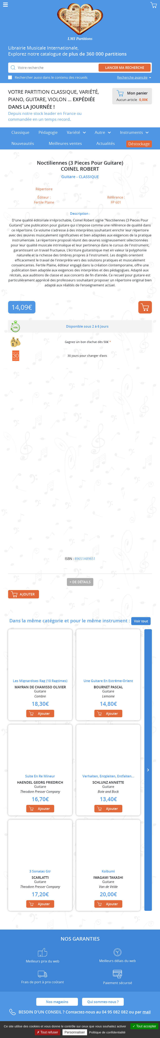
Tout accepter (144, 1026)
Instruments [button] (134, 132)
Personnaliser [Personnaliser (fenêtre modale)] (75, 1032)
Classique (20, 132)
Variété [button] (76, 132)
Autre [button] (103, 132)
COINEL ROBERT (80, 169)
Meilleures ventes (65, 143)
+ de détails (80, 582)
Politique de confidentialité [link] (107, 1032)
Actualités (105, 143)
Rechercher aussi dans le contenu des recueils (51, 77)
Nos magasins (57, 1001)
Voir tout (141, 621)
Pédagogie (48, 132)
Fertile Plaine (44, 202)
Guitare (68, 176)
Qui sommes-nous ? (103, 1001)
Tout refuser (47, 1032)
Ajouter (145, 307)
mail (146, 1012)
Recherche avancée (132, 77)
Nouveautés (22, 143)
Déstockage (139, 144)
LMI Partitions (80, 38)
